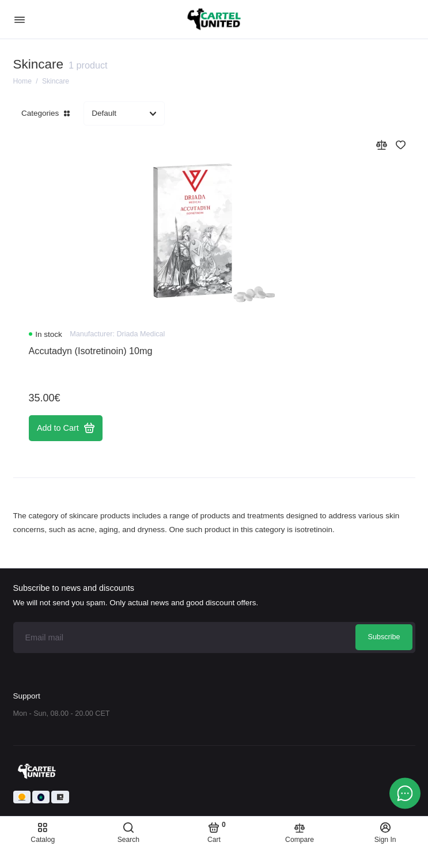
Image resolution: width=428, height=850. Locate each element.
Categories (45, 113)
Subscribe (384, 637)
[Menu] (19, 19)
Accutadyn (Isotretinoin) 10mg (91, 351)
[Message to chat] (405, 793)
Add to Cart (65, 428)
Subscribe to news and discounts (73, 588)
